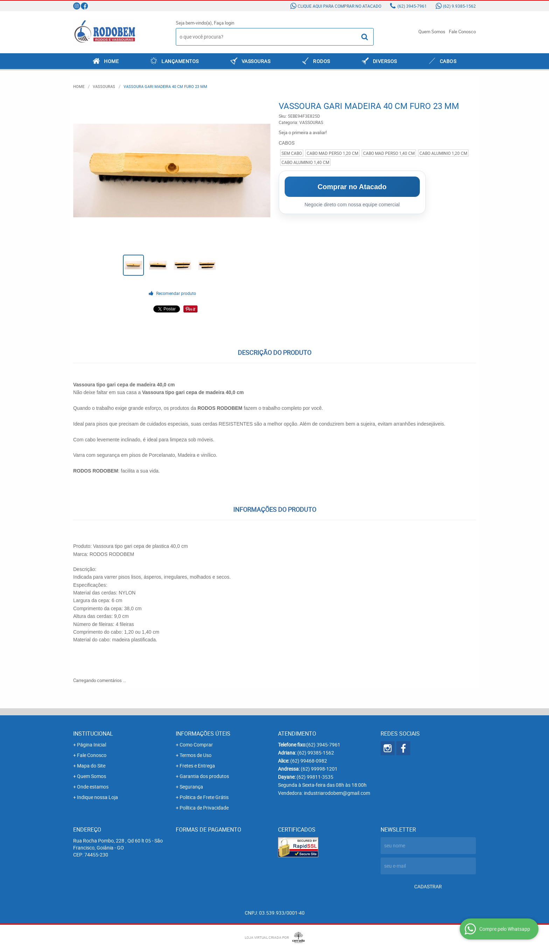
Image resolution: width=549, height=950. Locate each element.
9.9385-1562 (459, 6)
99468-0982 (308, 760)
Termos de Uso (195, 755)
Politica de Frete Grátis (204, 797)
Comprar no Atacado (352, 187)
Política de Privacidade (204, 807)
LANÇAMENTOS (180, 61)
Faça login (224, 23)
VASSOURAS (256, 61)
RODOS (321, 61)
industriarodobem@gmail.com (337, 793)
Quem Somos (431, 31)
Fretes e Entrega (197, 765)
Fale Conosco (462, 31)
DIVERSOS (385, 61)
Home (111, 61)
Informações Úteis (203, 733)
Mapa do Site (91, 765)
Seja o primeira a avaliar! (303, 132)
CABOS (448, 61)
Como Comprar (196, 744)
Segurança (191, 786)
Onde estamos (93, 786)
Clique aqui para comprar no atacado (339, 6)
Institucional (93, 733)
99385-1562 (315, 752)
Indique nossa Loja (97, 797)
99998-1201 (319, 768)
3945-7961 (412, 6)
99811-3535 (315, 776)
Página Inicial (91, 744)
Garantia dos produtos (204, 776)
